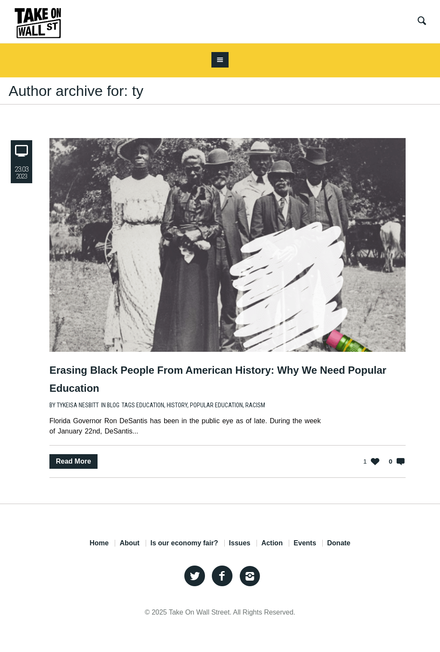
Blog (113, 405)
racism (255, 405)
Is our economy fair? (184, 543)
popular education (216, 405)
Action (272, 543)
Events (304, 543)
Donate (338, 543)
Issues (240, 543)
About (129, 543)
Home (98, 543)
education (150, 405)
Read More (73, 461)
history (177, 405)
